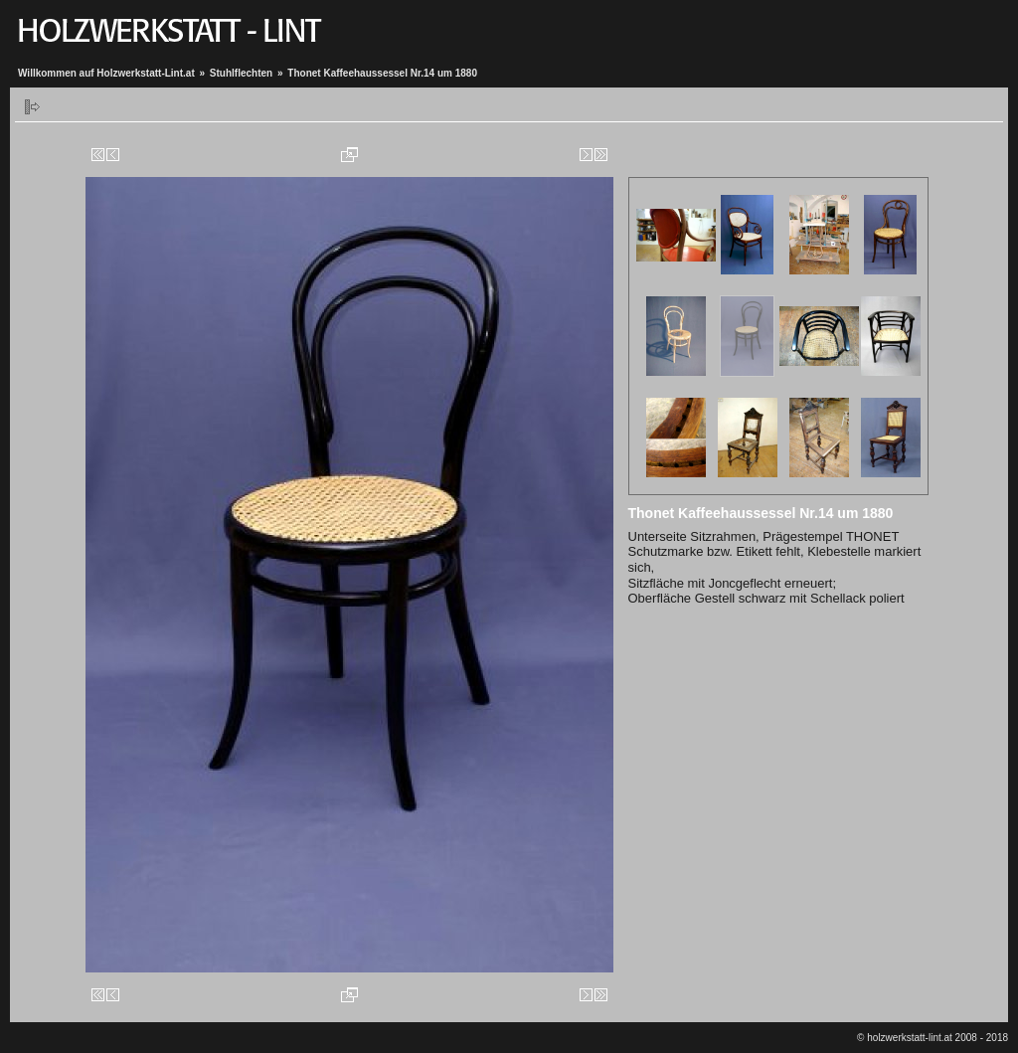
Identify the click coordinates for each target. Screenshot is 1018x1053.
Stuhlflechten (241, 73)
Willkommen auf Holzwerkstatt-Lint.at (106, 73)
